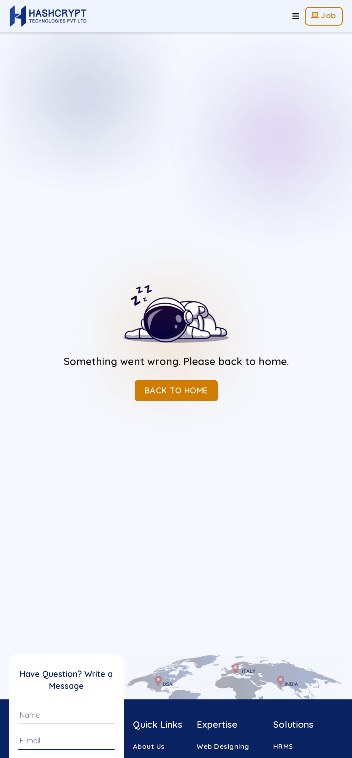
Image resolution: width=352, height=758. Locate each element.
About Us (149, 746)
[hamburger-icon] (295, 16)
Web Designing (223, 746)
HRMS (283, 746)
